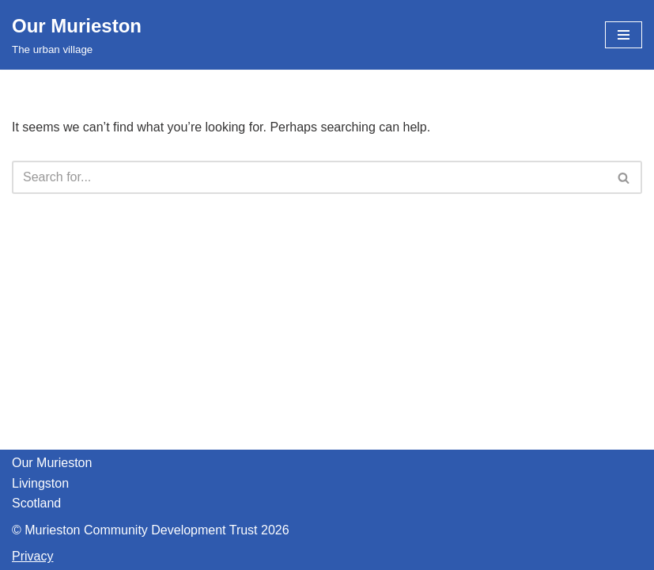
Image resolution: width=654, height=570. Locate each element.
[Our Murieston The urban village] (77, 35)
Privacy (32, 556)
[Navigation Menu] (623, 34)
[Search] (309, 177)
